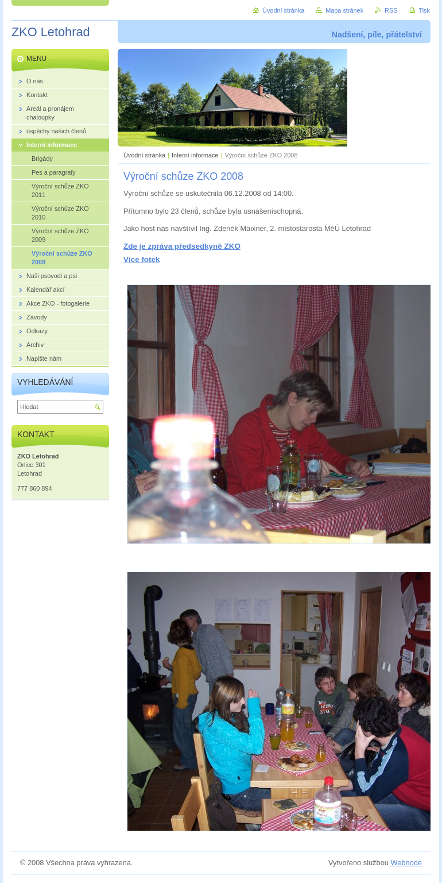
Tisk (424, 10)
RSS (391, 10)
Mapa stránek (344, 10)
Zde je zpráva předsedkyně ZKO (182, 246)
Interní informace (195, 155)
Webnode (406, 862)
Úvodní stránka (144, 155)
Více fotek (141, 259)
